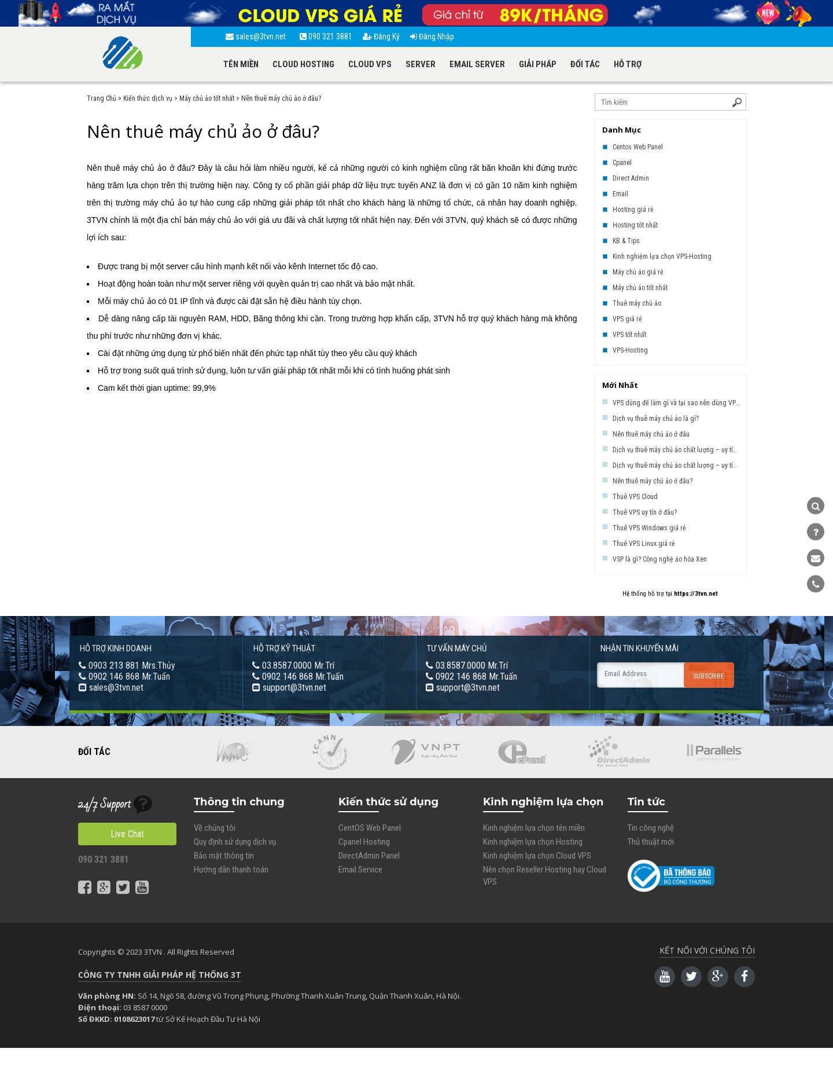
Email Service (360, 869)
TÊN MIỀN (241, 64)
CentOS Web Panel (369, 828)
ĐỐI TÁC (585, 64)
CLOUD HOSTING (303, 64)
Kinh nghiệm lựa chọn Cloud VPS (537, 855)
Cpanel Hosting (364, 842)
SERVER (421, 64)
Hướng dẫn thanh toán (231, 869)
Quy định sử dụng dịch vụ (235, 842)
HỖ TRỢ (628, 64)
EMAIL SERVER (477, 64)
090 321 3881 (326, 36)
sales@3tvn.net (257, 36)
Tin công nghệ (651, 828)
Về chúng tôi (214, 828)
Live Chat (127, 833)
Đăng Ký (381, 36)
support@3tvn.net (294, 687)
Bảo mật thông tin (224, 855)
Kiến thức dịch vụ (147, 98)
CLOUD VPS (370, 64)
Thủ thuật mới (651, 842)
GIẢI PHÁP (537, 64)
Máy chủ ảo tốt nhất (206, 98)
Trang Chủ (101, 98)
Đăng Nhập (432, 36)
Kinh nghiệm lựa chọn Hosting (533, 842)
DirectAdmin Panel (369, 855)
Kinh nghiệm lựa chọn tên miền (534, 828)
